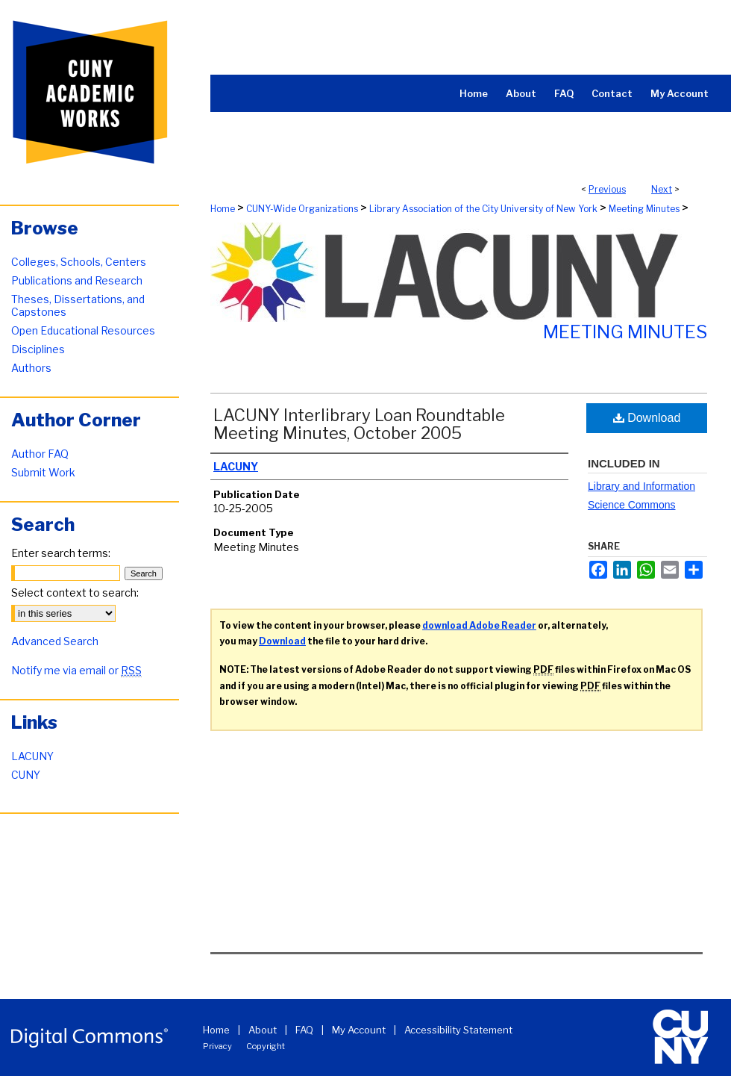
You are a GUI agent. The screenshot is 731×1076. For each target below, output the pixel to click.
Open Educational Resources (83, 330)
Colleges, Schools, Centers (78, 261)
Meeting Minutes (644, 208)
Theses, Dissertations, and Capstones (78, 305)
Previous (607, 189)
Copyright (265, 1046)
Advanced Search (54, 641)
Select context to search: (75, 592)
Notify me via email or (76, 670)
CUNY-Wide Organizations (302, 208)
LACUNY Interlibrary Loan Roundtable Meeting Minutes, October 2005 (359, 424)
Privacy (217, 1046)
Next (661, 189)
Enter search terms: (60, 553)
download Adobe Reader (479, 625)
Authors (31, 367)
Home (222, 208)
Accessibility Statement (458, 1030)
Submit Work (43, 472)
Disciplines (38, 349)
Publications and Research (76, 280)
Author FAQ (40, 453)
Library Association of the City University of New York (483, 208)
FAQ (304, 1030)
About (262, 1030)
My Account (359, 1030)
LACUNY (32, 756)
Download (647, 417)
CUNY (25, 774)
